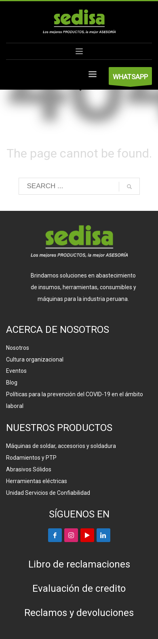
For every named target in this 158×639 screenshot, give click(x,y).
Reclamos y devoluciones (79, 612)
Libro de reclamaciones (79, 564)
